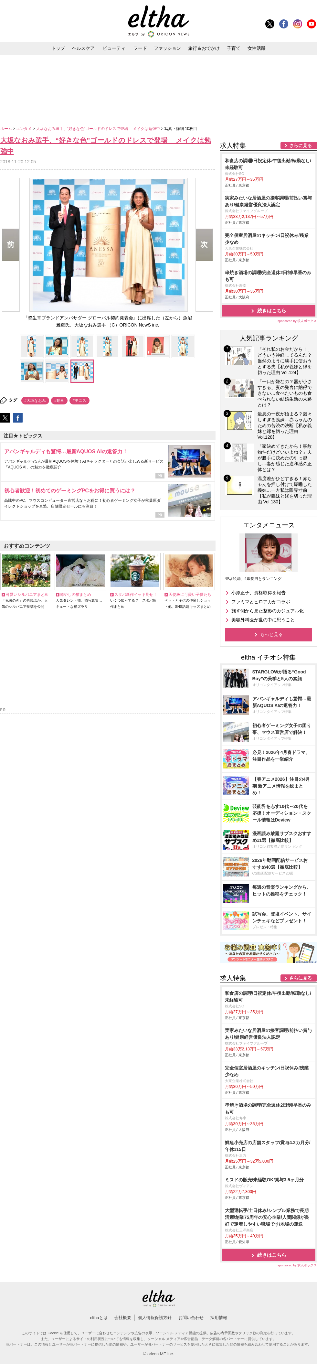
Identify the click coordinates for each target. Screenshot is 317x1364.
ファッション (167, 48)
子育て (233, 48)
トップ (58, 48)
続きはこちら (271, 310)
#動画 (59, 400)
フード (140, 48)
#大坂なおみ (35, 400)
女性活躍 (257, 48)
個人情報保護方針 (155, 1317)
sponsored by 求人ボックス (297, 321)
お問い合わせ (191, 1317)
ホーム (6, 128)
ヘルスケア (83, 48)
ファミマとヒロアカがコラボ (260, 601)
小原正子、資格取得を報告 (258, 592)
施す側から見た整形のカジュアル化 (267, 610)
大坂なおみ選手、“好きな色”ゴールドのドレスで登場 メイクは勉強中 (98, 128)
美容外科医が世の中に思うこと (263, 619)
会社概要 (122, 1317)
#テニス (80, 400)
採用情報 (218, 1317)
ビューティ (114, 48)
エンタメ (24, 128)
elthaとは (98, 1317)
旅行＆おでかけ (204, 48)
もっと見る (271, 634)
